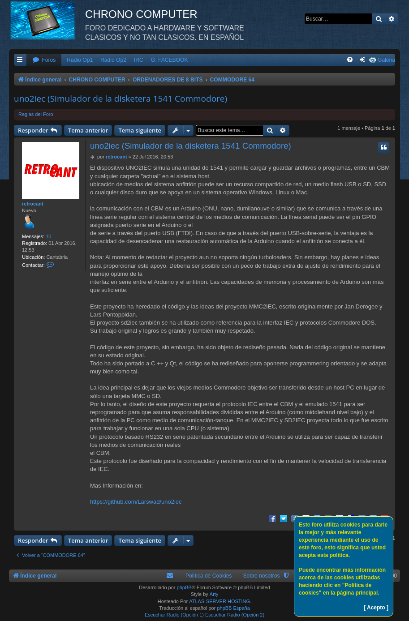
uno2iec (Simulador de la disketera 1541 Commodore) (120, 98)
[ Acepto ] (376, 607)
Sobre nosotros (261, 576)
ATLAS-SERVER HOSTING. (220, 601)
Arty (214, 594)
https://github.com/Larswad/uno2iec (136, 501)
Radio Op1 (80, 60)
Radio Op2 (113, 60)
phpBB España (233, 608)
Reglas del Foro (35, 114)
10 (48, 236)
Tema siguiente (139, 130)
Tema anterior (88, 130)
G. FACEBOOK (169, 60)
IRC (138, 60)
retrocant (32, 203)
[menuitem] (44, 60)
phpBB (184, 587)
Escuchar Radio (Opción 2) (234, 614)
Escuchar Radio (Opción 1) (174, 614)
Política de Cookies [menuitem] (208, 576)
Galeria (386, 60)
